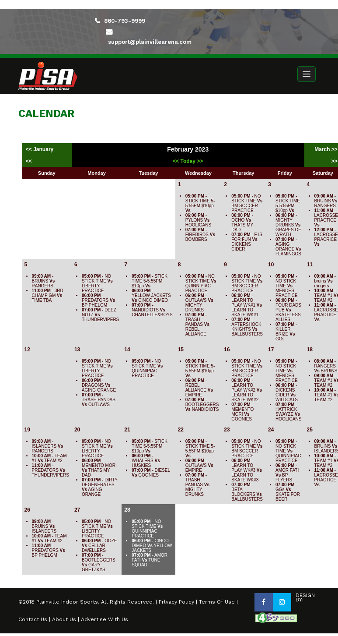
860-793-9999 (124, 21)
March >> (326, 149)
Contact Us (32, 619)
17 (271, 349)
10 (271, 264)
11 (310, 264)
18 (310, 349)
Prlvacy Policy (176, 602)
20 (77, 430)
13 (77, 349)
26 (27, 510)
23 (227, 430)
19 (27, 430)
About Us (64, 619)
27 (77, 510)
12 (27, 349)
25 (310, 430)
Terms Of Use (217, 602)
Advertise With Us (104, 619)
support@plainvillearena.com (150, 42)
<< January (40, 149)
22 (181, 430)
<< (29, 161)
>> (334, 161)
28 (127, 510)
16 (227, 349)
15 (181, 349)
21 (127, 430)
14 (127, 349)
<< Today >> (188, 161)
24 (271, 430)
